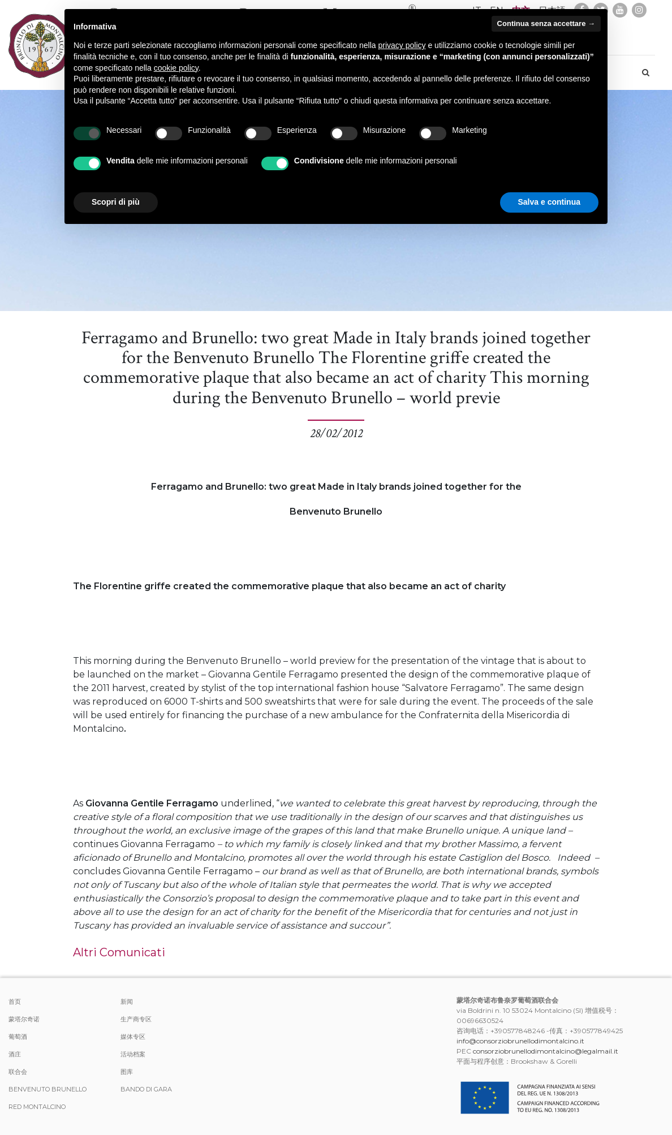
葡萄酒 (17, 1037)
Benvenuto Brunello (47, 1089)
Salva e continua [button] (549, 201)
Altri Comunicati (119, 952)
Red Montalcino (37, 1107)
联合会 (17, 1072)
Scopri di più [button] (116, 201)
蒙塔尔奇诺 (24, 1019)
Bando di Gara (146, 1089)
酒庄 (14, 1054)
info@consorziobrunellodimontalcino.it (520, 1041)
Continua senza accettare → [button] (546, 23)
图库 (126, 1072)
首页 (14, 1001)
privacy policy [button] (402, 45)
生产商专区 (136, 1019)
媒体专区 (132, 1037)
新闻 (126, 1001)
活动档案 (132, 1054)
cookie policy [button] (176, 67)
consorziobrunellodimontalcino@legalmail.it (545, 1051)
